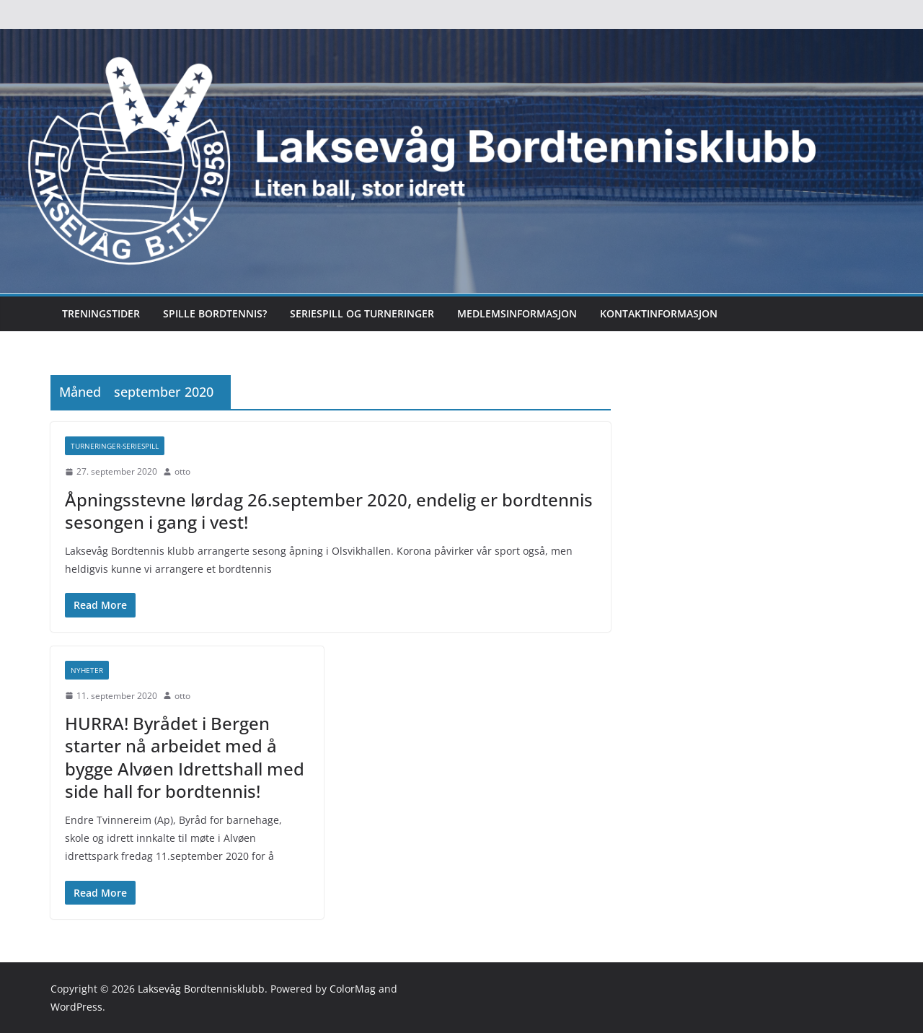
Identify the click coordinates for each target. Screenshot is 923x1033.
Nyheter (87, 670)
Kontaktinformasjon (658, 313)
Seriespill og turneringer (362, 313)
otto (182, 471)
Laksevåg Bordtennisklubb (201, 988)
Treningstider (101, 313)
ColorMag (353, 988)
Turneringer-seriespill (115, 446)
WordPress (76, 1007)
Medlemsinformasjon (517, 313)
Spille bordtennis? (215, 313)
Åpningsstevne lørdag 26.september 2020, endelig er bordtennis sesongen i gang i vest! (329, 511)
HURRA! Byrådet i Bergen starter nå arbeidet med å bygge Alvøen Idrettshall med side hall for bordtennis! (184, 757)
